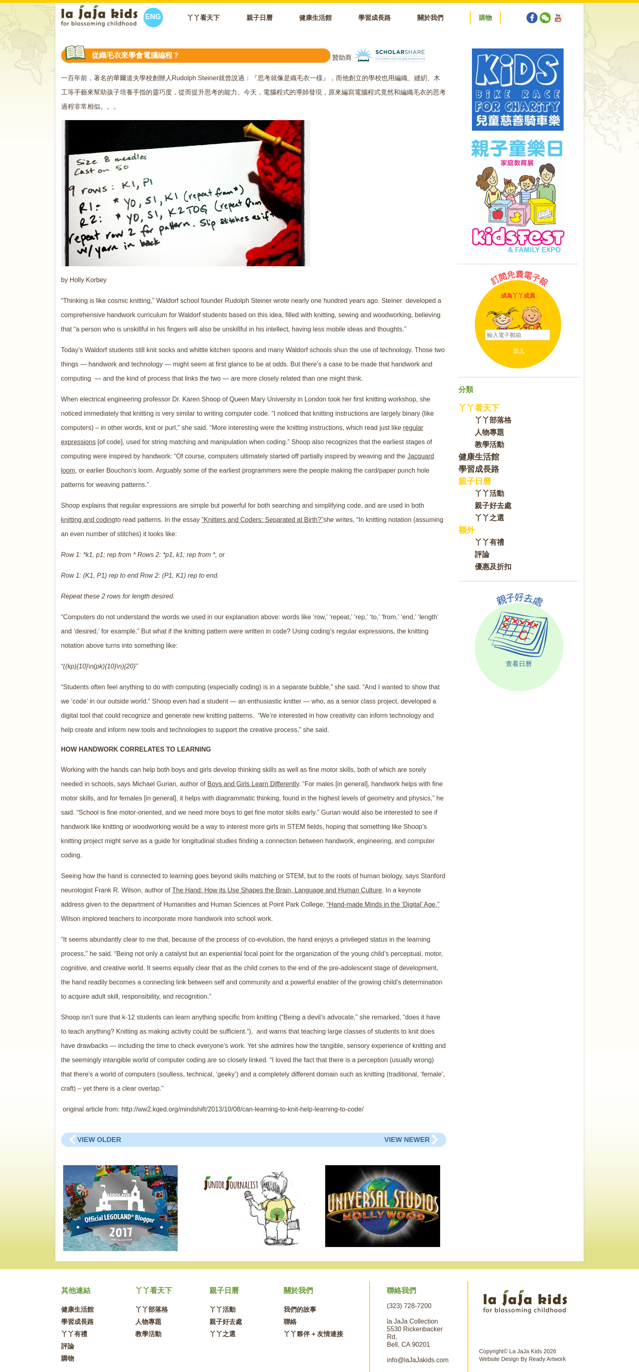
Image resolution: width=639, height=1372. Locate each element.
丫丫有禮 (489, 542)
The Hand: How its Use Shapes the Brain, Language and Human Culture (277, 890)
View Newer (407, 1140)
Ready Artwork (547, 1359)
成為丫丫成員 (518, 295)
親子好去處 (493, 506)
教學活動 (489, 445)
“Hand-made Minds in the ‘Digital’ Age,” (382, 904)
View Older (99, 1140)
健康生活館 (315, 17)
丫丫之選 (489, 518)
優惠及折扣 (493, 567)
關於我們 (430, 17)
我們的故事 (300, 1309)
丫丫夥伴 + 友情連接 (313, 1333)
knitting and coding (88, 519)
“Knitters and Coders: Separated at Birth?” (263, 519)
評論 (482, 554)
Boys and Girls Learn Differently (253, 783)
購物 (67, 1358)
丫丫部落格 (493, 420)
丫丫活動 (489, 493)
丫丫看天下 (203, 17)
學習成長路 (374, 17)
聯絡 (290, 1321)
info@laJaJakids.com (417, 1360)
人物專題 (489, 432)
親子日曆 (260, 17)
